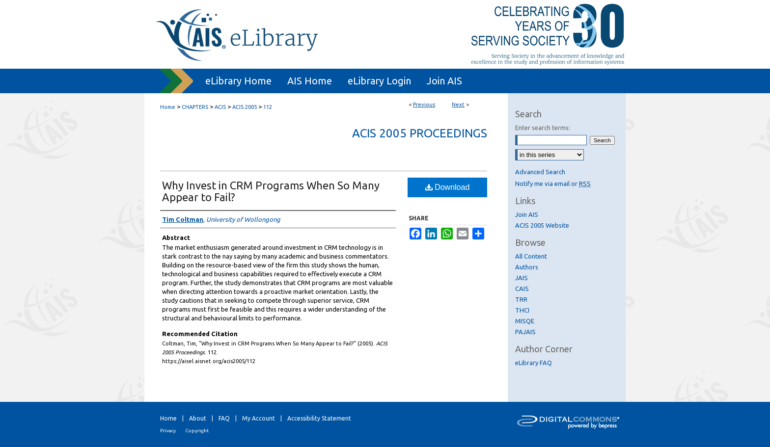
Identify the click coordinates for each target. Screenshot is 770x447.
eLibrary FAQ (533, 362)
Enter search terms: (542, 127)
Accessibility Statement (319, 418)
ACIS (220, 107)
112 (267, 107)
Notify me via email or (553, 183)
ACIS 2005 (244, 107)
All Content (531, 256)
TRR (521, 299)
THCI (522, 310)
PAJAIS (525, 331)
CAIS (522, 288)
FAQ (224, 418)
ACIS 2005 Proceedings (419, 133)
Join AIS (526, 214)
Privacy (168, 430)
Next (458, 104)
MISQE (524, 320)
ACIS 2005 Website (542, 225)
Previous (424, 104)
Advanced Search (540, 171)
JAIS (521, 277)
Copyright (197, 430)
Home (167, 107)
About (197, 418)
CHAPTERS (195, 107)
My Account (258, 418)
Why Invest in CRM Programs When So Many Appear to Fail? (271, 191)
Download (447, 187)
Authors (526, 266)
